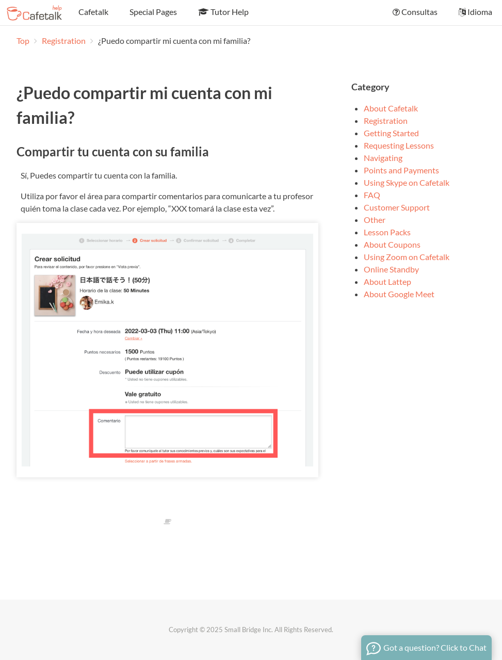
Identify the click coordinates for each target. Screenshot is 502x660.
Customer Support (397, 207)
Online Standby (391, 269)
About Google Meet (399, 294)
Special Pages (152, 12)
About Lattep (387, 281)
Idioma (474, 12)
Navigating (383, 158)
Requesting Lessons (399, 145)
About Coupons (392, 244)
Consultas (414, 12)
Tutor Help (223, 12)
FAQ (372, 195)
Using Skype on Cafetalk (406, 182)
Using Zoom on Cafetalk (406, 257)
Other (374, 219)
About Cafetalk (391, 108)
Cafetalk (92, 12)
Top (23, 40)
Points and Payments (401, 170)
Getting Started (391, 133)
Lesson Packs (387, 232)
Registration (64, 40)
